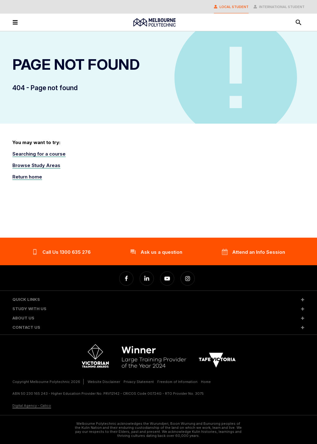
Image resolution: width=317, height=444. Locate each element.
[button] (158, 299)
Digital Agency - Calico (31, 405)
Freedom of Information (177, 382)
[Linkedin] (147, 278)
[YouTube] (167, 278)
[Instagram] (187, 278)
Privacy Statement (139, 382)
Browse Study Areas (36, 165)
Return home (27, 177)
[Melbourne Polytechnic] (154, 22)
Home (206, 382)
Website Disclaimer (104, 382)
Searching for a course (39, 154)
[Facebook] (126, 278)
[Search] (298, 22)
